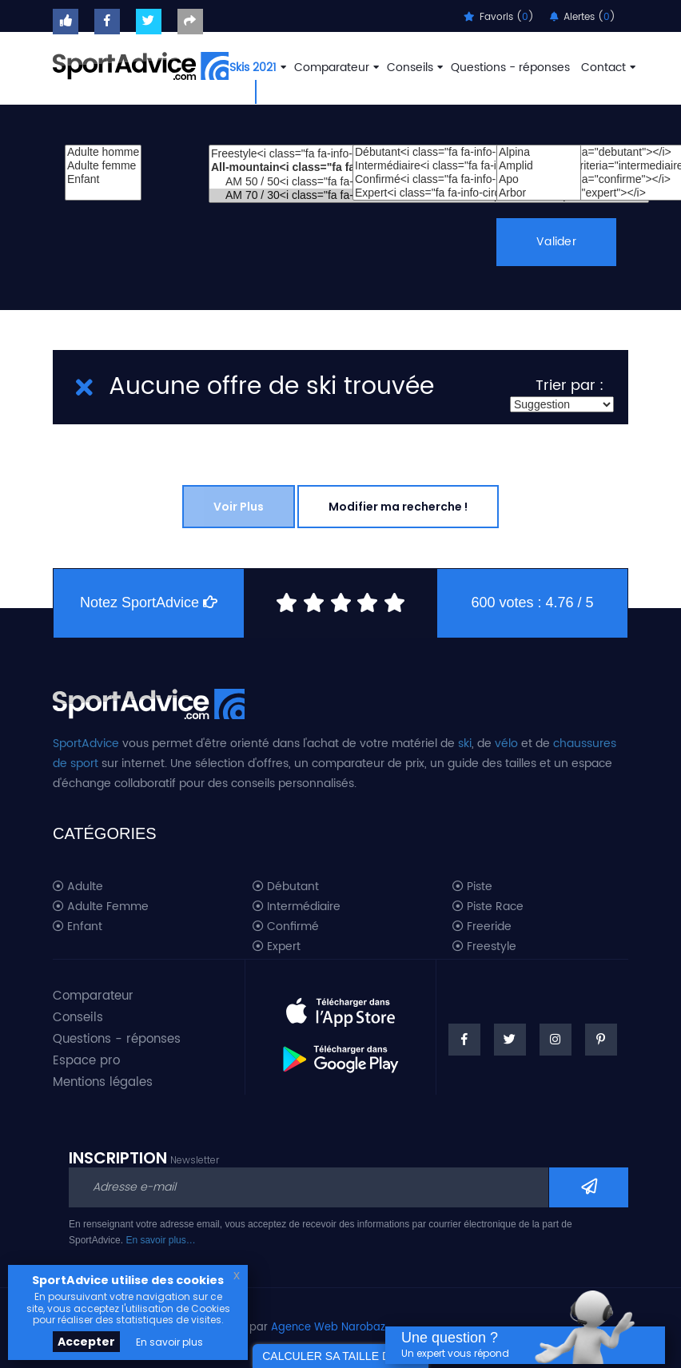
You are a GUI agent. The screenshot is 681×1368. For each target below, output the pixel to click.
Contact (606, 67)
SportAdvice (86, 743)
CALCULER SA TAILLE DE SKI (340, 1356)
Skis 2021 (256, 67)
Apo (538, 179)
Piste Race (488, 907)
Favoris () (499, 17)
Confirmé (286, 927)
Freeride (482, 927)
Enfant (103, 179)
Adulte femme (103, 166)
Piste (472, 887)
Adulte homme (103, 152)
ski (465, 743)
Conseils (413, 67)
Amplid (538, 166)
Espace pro (86, 1061)
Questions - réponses (510, 67)
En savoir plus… (160, 1240)
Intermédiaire (296, 907)
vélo (506, 743)
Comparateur (335, 67)
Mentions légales (103, 1082)
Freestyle (484, 947)
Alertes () (582, 17)
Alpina (538, 152)
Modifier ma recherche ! (398, 507)
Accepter (86, 1342)
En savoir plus (169, 1342)
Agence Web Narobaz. (329, 1327)
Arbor (538, 193)
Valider (557, 242)
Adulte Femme (101, 907)
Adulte (78, 887)
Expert (277, 947)
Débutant (286, 887)
